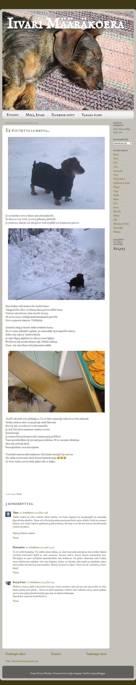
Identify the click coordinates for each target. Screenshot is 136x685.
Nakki (116, 215)
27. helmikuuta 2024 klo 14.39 (40, 547)
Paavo (116, 199)
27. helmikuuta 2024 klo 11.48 (33, 512)
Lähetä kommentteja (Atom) (24, 661)
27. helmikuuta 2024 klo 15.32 (40, 582)
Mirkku (116, 232)
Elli (115, 162)
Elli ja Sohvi (119, 179)
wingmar (77, 673)
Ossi (115, 203)
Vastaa (15, 537)
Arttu (115, 207)
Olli (115, 219)
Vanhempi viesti (96, 654)
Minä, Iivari (35, 115)
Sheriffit (117, 211)
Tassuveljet (118, 227)
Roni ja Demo (19, 582)
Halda (116, 195)
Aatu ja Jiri (118, 171)
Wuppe (116, 187)
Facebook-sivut (63, 115)
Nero (115, 158)
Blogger (101, 673)
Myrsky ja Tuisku (121, 223)
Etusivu (13, 115)
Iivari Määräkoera (65, 24)
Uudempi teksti (15, 654)
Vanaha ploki (92, 115)
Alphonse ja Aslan (121, 183)
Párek (115, 154)
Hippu (15, 512)
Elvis (115, 175)
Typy (115, 191)
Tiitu (115, 166)
